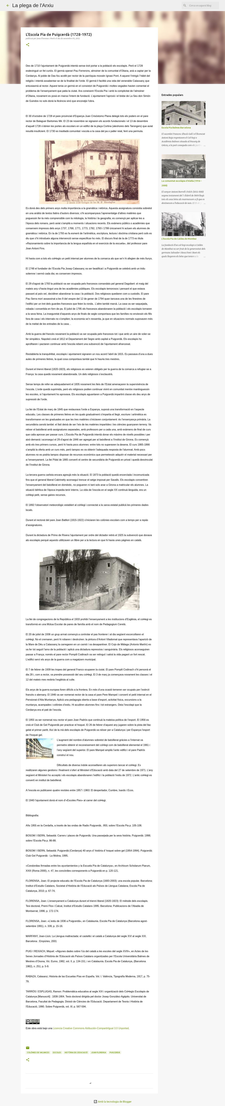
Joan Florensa (98, 1052)
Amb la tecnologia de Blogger (113, 1101)
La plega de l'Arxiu (32, 5)
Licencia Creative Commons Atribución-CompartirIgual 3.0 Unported (91, 1028)
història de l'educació (76, 1052)
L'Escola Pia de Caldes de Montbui (179, 239)
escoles (57, 1052)
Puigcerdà (115, 1052)
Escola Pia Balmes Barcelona (176, 127)
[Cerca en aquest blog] (202, 5)
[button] (28, 45)
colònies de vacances (38, 1052)
